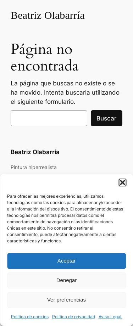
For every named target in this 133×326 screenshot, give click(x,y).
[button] (122, 182)
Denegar (66, 280)
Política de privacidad (73, 316)
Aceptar (66, 261)
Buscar (106, 118)
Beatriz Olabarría (48, 15)
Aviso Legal (110, 316)
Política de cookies (30, 316)
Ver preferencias (66, 300)
